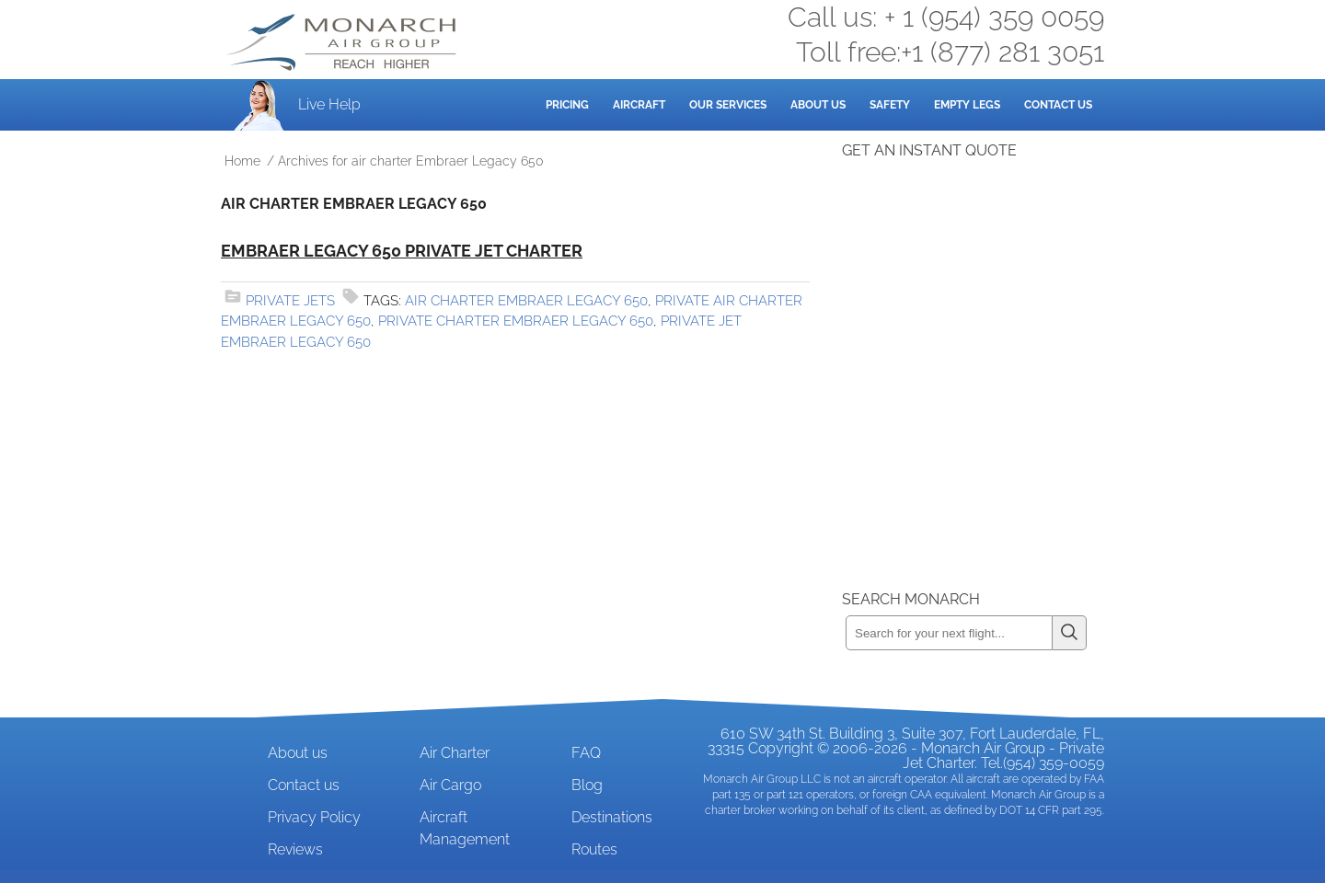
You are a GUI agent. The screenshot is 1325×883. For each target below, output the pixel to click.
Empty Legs (967, 104)
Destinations (611, 817)
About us (298, 753)
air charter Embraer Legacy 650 (526, 300)
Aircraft (639, 104)
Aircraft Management (465, 828)
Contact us (304, 785)
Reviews (295, 849)
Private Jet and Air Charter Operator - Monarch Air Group (343, 42)
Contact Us (1058, 104)
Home (242, 161)
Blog (587, 785)
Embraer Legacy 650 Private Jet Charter (401, 250)
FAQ (586, 753)
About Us (818, 104)
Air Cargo (450, 785)
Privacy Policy (314, 817)
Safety (890, 104)
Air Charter (455, 753)
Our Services (727, 104)
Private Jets (290, 300)
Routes (594, 849)
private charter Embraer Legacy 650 (515, 321)
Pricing (567, 104)
